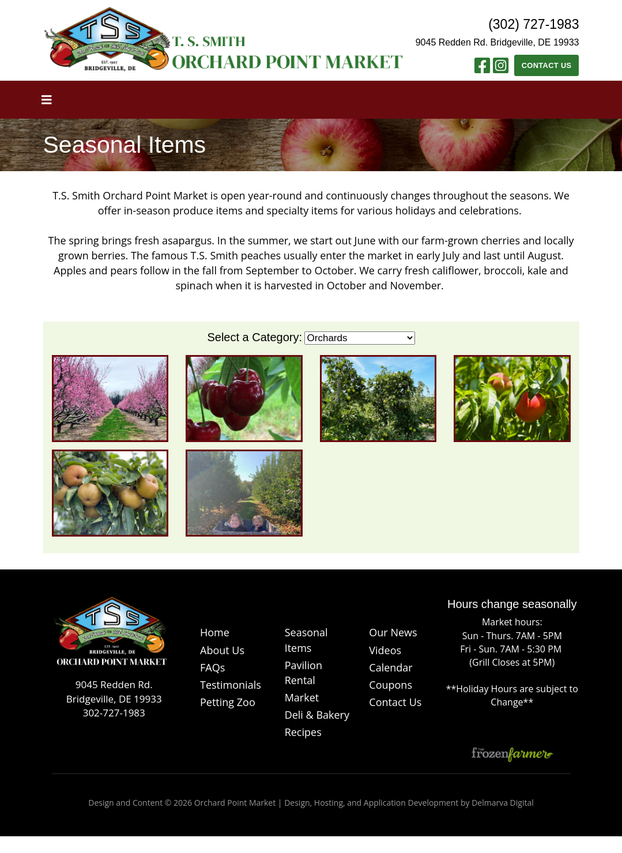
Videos (385, 650)
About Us (222, 650)
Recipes (303, 732)
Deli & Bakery (317, 715)
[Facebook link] (482, 68)
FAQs (212, 667)
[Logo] (110, 636)
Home (214, 632)
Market (302, 697)
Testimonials (230, 685)
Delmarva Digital (503, 802)
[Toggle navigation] (47, 99)
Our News (393, 632)
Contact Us (547, 65)
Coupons (390, 685)
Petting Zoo (227, 702)
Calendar (390, 667)
